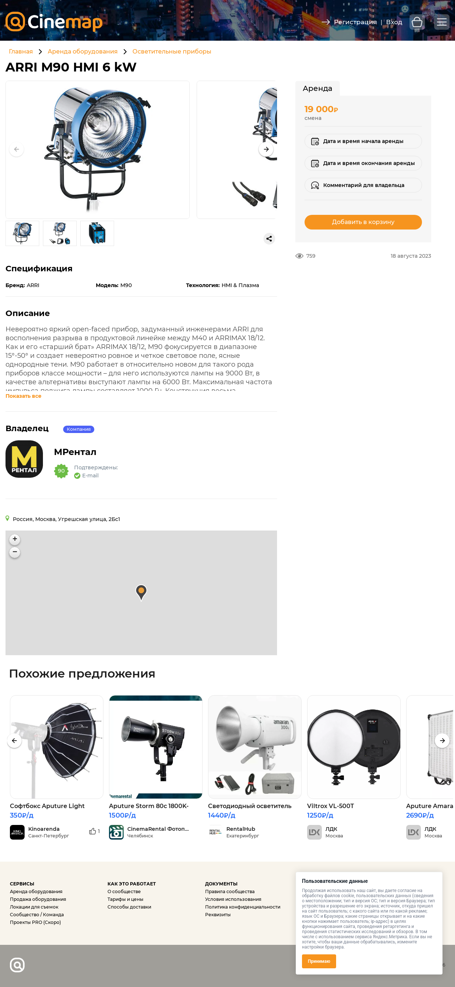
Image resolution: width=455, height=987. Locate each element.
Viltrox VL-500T (330, 806)
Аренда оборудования (83, 51)
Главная (21, 51)
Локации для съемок (34, 907)
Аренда (317, 88)
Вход (394, 22)
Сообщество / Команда (37, 914)
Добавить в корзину (363, 222)
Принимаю (319, 961)
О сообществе (124, 891)
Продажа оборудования (38, 899)
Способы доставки (129, 907)
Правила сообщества (230, 891)
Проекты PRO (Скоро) (35, 922)
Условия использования (233, 899)
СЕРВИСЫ (22, 884)
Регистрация (355, 22)
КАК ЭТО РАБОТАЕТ (132, 884)
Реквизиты (218, 914)
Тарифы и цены (125, 899)
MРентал (82, 452)
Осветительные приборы (171, 51)
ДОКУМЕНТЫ (221, 884)
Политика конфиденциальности (242, 907)
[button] (266, 149)
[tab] (317, 88)
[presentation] (14, 740)
